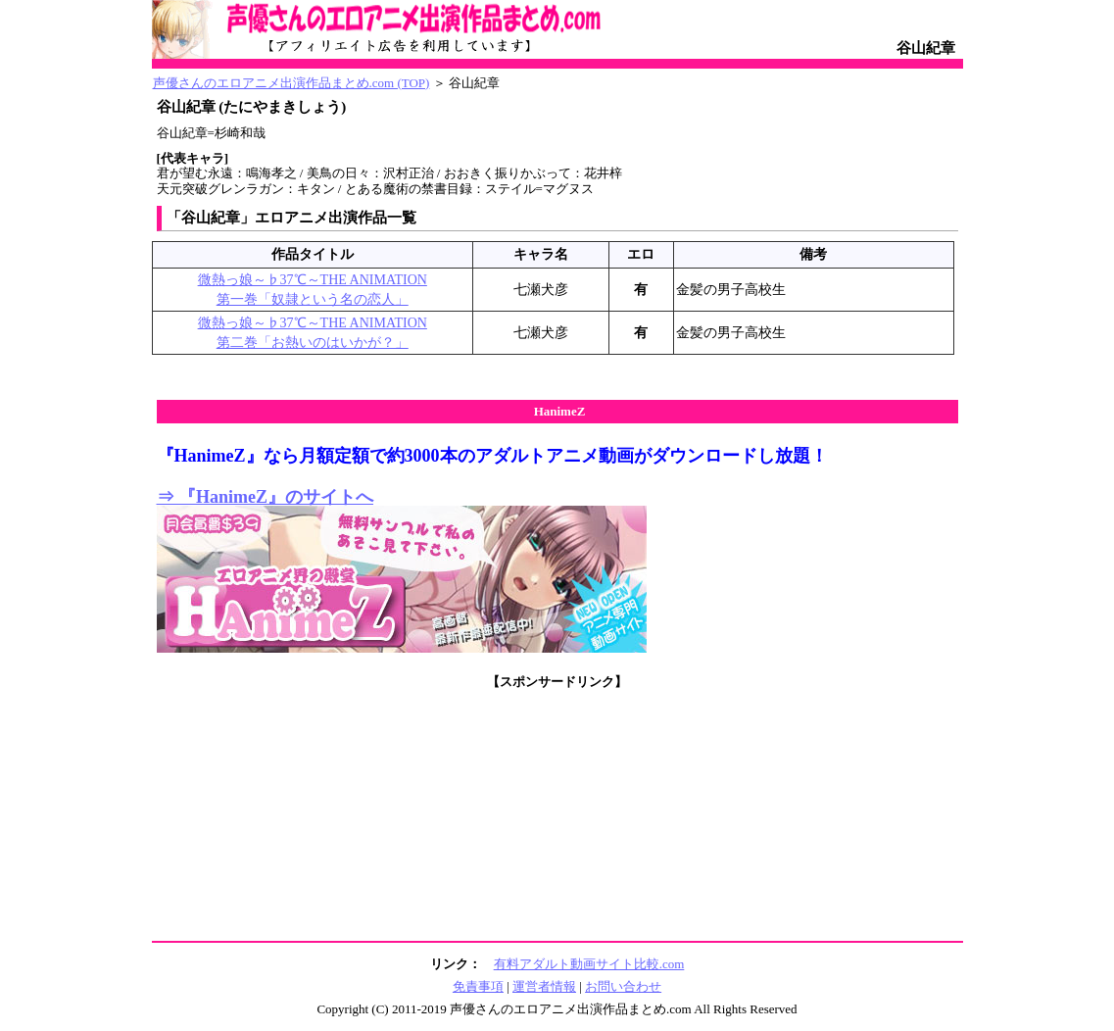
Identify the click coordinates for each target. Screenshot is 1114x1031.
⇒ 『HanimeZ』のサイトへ (265, 497)
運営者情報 (544, 986)
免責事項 (478, 986)
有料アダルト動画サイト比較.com (589, 964)
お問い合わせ (623, 986)
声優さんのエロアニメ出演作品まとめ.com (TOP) (291, 82)
